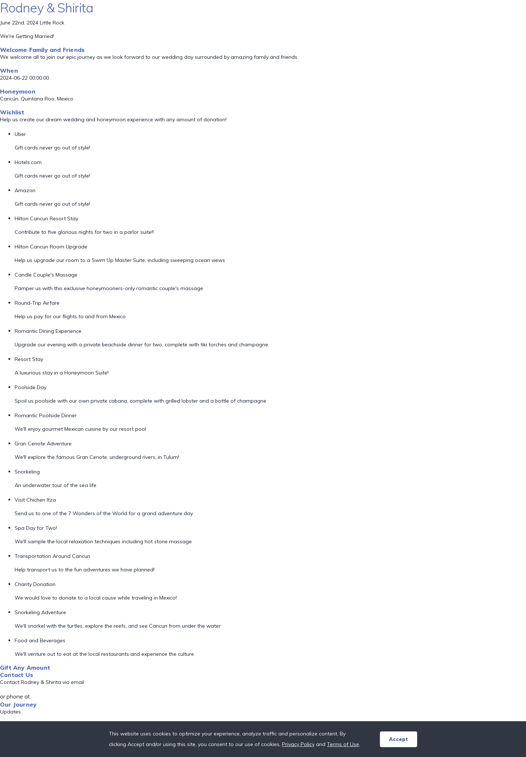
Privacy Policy (298, 744)
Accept (398, 739)
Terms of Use (343, 744)
